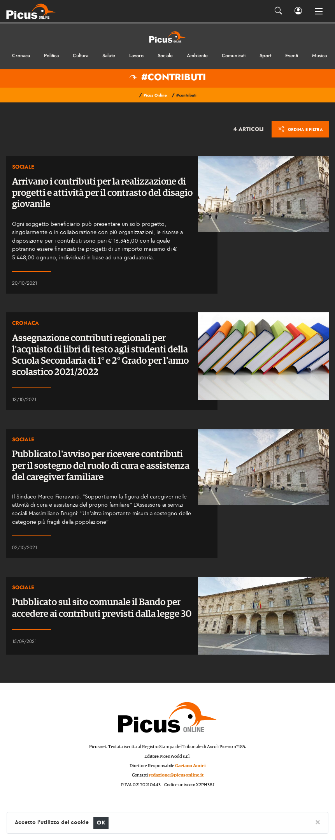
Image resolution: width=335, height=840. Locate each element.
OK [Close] (101, 822)
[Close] (317, 821)
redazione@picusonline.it (176, 775)
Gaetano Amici (190, 765)
